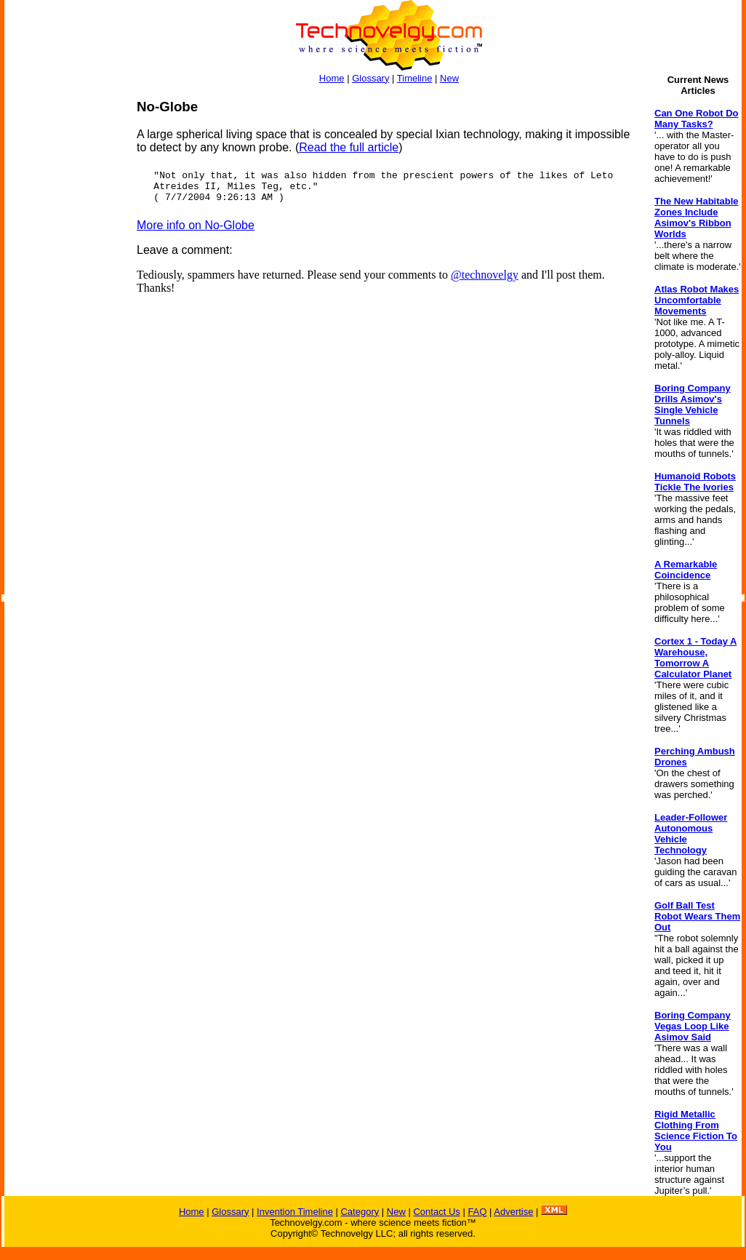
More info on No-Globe (195, 225)
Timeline (415, 78)
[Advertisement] (62, 317)
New (449, 78)
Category (359, 1211)
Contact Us (436, 1211)
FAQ (477, 1211)
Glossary (370, 78)
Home (332, 78)
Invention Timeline (295, 1211)
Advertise (513, 1211)
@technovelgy (484, 274)
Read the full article (348, 147)
